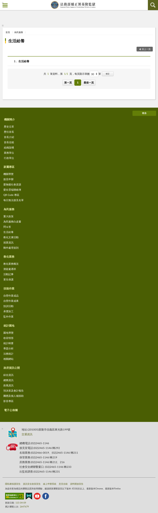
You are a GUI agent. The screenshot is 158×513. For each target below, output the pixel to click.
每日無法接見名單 (13, 200)
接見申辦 (8, 179)
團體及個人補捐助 (13, 395)
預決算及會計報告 (13, 390)
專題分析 (8, 348)
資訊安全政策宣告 (32, 483)
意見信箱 (63, 483)
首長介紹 (9, 136)
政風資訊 (8, 385)
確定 (108, 74)
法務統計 (8, 353)
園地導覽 (8, 332)
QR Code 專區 (11, 194)
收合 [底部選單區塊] (144, 113)
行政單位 (9, 157)
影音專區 (8, 401)
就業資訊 (8, 242)
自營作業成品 (11, 295)
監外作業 (8, 316)
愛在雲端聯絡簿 (12, 189)
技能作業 (9, 288)
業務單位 (9, 152)
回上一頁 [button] (146, 49)
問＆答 (7, 226)
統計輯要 (8, 343)
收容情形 (8, 337)
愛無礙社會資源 (12, 184)
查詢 (153, 5)
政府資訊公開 (12, 367)
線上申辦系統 (49, 483)
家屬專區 (9, 166)
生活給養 (16, 40)
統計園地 (9, 325)
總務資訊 (8, 380)
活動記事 (8, 274)
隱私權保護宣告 (12, 483)
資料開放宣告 (76, 483)
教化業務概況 (11, 263)
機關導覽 (8, 173)
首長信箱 (9, 142)
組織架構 (9, 147)
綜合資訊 (8, 374)
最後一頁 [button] (89, 82)
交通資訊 (27, 434)
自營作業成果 (11, 300)
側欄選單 (5, 5)
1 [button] (78, 82)
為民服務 (18, 32)
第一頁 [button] (68, 82)
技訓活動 (8, 306)
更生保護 (8, 279)
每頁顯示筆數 (82, 73)
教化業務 (9, 256)
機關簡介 (9, 119)
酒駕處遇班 (9, 268)
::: (3, 2)
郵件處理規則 (11, 247)
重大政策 (8, 216)
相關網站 (8, 358)
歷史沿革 (9, 126)
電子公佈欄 (11, 410)
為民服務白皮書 (12, 221)
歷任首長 (9, 131)
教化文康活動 (11, 237)
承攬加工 (8, 311)
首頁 (8, 32)
